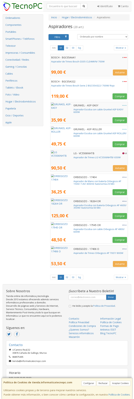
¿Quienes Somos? (79, 329)
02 (67, 47)
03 (73, 47)
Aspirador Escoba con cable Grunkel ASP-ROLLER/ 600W (81, 133)
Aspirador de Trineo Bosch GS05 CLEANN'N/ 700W (78, 61)
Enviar (111, 297)
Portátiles (10, 31)
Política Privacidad (79, 322)
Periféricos (11, 80)
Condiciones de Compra (82, 326)
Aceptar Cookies (120, 383)
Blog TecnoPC (108, 333)
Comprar (120, 96)
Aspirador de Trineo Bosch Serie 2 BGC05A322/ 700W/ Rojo (83, 85)
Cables (9, 73)
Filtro (60, 37)
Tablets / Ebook (14, 87)
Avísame (120, 72)
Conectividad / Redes (17, 59)
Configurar (88, 383)
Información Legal (110, 318)
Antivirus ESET (108, 329)
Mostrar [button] (121, 47)
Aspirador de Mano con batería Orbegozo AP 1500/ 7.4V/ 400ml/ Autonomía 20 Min (85, 182)
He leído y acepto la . (94, 305)
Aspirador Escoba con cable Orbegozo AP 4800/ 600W (80, 229)
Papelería (10, 108)
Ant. (54, 47)
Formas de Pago (109, 326)
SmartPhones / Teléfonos (20, 38)
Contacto (74, 318)
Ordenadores (12, 18)
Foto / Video (12, 94)
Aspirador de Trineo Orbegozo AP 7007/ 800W (76, 253)
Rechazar (103, 383)
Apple (8, 122)
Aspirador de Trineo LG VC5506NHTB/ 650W (74, 157)
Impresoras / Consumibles (20, 52)
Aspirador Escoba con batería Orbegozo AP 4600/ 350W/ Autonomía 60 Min (87, 206)
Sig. (79, 47)
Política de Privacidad (104, 305)
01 (61, 47)
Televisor (10, 45)
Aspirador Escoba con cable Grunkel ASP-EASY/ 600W (79, 109)
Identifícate (105, 6)
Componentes (13, 24)
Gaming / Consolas (16, 66)
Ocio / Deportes (14, 115)
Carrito (123, 6)
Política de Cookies (119, 394)
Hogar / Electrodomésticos (20, 101)
